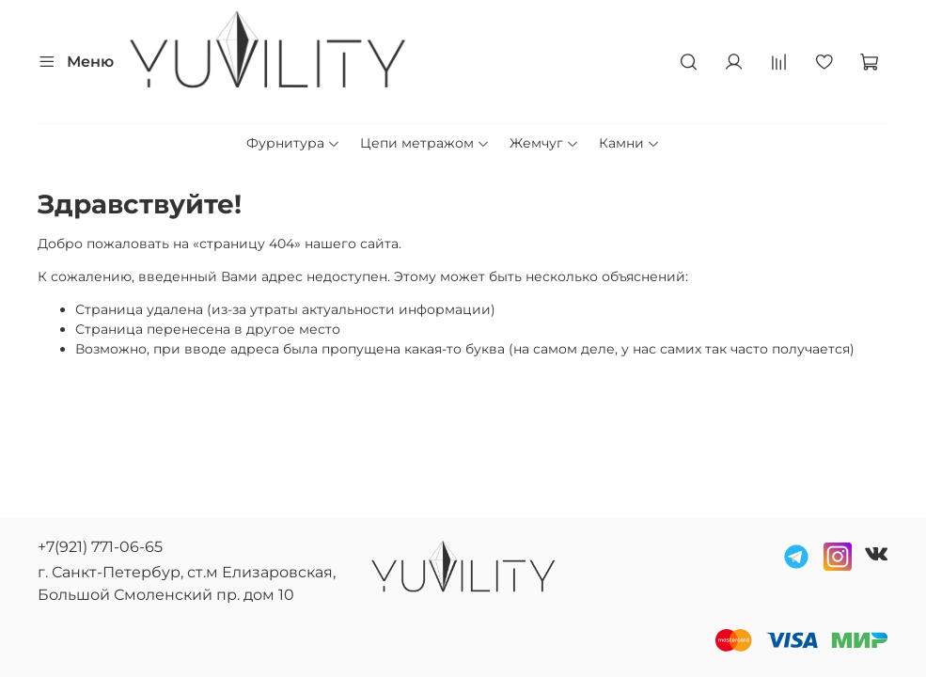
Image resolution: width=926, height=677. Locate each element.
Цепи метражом (425, 142)
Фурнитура (293, 142)
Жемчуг (544, 142)
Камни (629, 142)
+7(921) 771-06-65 (100, 547)
